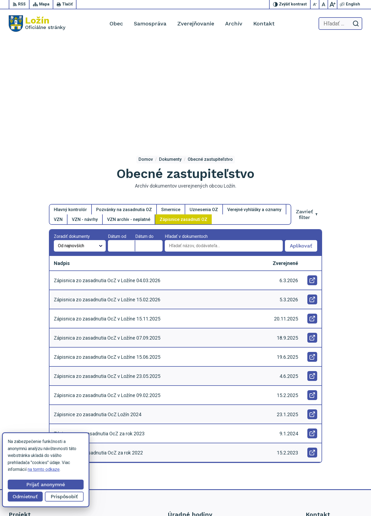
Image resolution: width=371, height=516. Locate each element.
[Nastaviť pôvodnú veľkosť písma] (323, 4)
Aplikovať (303, 143)
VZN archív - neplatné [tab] (128, 115)
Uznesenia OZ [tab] (204, 105)
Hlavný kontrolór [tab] (70, 105)
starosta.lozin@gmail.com (330, 476)
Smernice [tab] (170, 105)
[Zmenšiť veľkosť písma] (315, 4)
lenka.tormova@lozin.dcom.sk (334, 470)
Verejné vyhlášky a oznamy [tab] (254, 105)
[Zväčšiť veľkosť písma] (332, 4)
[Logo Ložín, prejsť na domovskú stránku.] (37, 23)
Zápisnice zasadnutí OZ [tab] (183, 115)
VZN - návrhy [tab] (85, 115)
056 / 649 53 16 (321, 464)
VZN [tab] (58, 115)
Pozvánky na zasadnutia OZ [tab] (124, 105)
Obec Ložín (282, 501)
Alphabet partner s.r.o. (214, 501)
